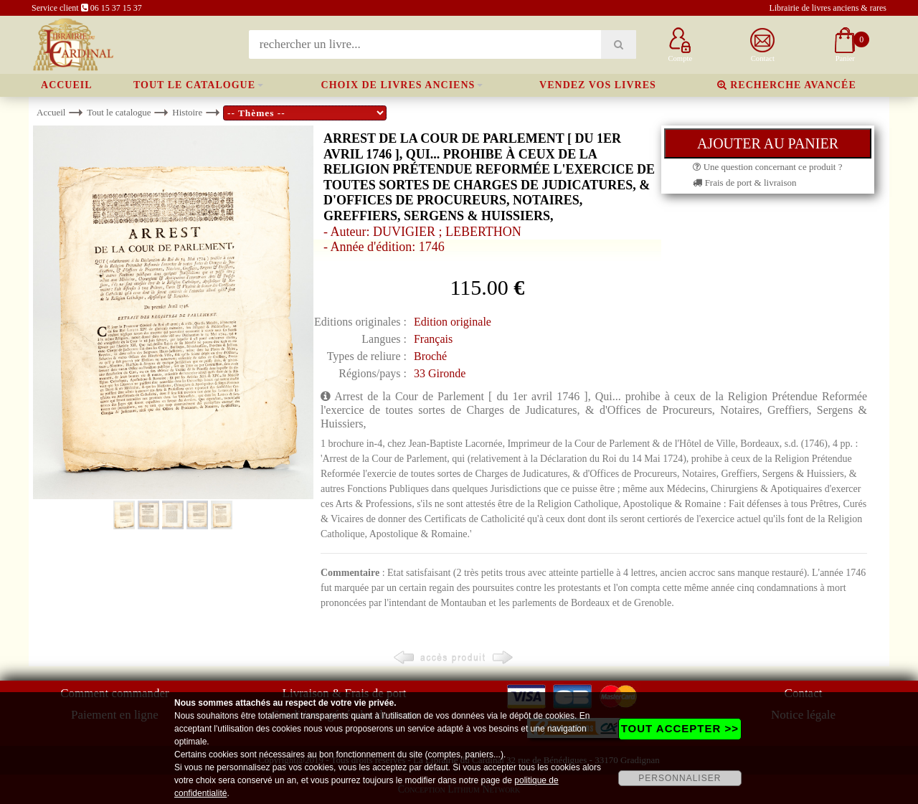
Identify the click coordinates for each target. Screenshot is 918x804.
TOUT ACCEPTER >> (680, 728)
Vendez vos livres (597, 85)
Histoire (187, 112)
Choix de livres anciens (398, 85)
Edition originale (452, 322)
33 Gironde (439, 373)
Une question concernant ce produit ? (767, 166)
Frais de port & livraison (744, 182)
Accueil (67, 85)
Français (433, 339)
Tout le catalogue (194, 85)
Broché (430, 356)
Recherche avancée (786, 85)
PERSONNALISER (679, 778)
